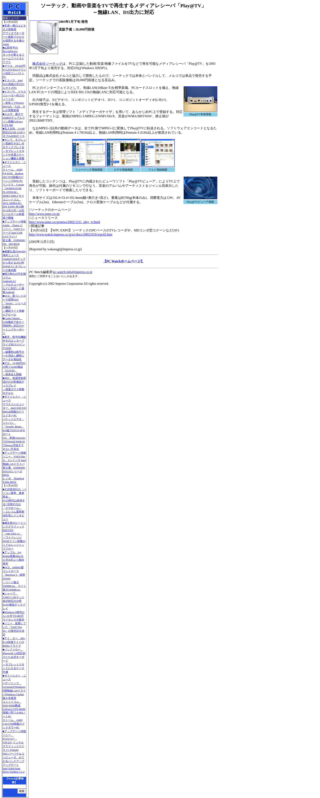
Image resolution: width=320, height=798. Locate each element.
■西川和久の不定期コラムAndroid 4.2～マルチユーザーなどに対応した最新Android (14, 283)
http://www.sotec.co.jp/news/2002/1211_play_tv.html (64, 222)
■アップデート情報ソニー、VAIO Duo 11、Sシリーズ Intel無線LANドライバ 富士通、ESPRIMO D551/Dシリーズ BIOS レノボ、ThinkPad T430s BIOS (14, 467)
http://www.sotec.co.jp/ (44, 214)
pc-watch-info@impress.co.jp (72, 272)
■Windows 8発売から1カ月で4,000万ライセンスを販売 (14, 616)
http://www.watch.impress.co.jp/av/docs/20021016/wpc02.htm (70, 234)
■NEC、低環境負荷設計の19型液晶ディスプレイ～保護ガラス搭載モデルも (14, 385)
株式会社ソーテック (47, 63)
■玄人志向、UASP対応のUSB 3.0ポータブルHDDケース (14, 132)
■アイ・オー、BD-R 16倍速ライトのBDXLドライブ (14, 642)
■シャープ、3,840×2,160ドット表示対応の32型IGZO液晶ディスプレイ (14, 601)
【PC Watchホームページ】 (123, 261)
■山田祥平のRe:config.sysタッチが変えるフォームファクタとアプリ (13, 55)
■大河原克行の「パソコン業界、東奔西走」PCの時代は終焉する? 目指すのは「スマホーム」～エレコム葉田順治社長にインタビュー (14, 504)
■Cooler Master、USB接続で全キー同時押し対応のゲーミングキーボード (13, 326)
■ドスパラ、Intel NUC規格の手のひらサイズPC (13, 84)
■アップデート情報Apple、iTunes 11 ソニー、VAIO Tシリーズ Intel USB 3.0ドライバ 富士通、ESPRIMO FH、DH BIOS (14, 233)
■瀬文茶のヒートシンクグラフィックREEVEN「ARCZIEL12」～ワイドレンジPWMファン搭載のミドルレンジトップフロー (14, 535)
